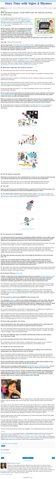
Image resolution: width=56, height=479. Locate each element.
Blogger (31, 477)
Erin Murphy (14, 61)
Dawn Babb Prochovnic (15, 463)
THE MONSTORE (42, 193)
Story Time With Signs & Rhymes (30, 436)
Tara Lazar (41, 35)
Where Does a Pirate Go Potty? (43, 434)
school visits (19, 273)
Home (28, 457)
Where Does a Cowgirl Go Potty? (25, 434)
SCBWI (30, 289)
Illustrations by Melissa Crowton (27, 168)
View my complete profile (6, 474)
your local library (31, 373)
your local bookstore (11, 291)
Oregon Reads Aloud (11, 437)
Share (3, 445)
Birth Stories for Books (6, 433)
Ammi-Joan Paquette (28, 60)
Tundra (22, 88)
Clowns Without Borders (7, 94)
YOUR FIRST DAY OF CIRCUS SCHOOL (23, 45)
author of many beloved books (10, 21)
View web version (28, 460)
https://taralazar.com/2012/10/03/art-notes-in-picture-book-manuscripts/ (19, 64)
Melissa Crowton (48, 35)
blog (16, 31)
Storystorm (30, 19)
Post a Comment (6, 453)
